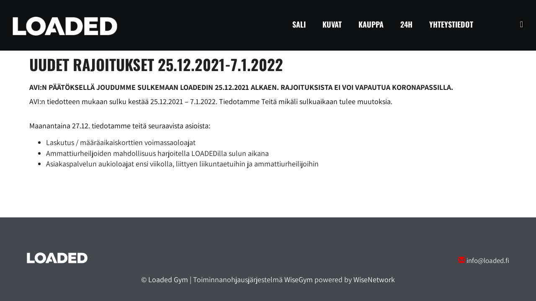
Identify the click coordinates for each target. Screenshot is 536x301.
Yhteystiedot (451, 24)
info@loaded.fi (487, 260)
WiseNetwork (374, 279)
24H (406, 24)
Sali (299, 24)
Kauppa (371, 24)
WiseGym (298, 279)
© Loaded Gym (164, 279)
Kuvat (332, 24)
